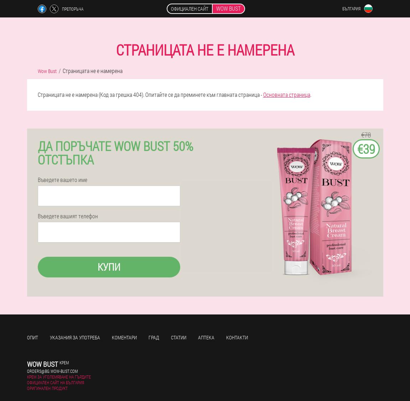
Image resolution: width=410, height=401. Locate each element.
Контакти (237, 337)
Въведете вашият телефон (68, 216)
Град (154, 337)
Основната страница (286, 94)
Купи (109, 267)
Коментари (124, 337)
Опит (32, 337)
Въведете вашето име (62, 180)
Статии (178, 337)
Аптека (206, 337)
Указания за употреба (75, 337)
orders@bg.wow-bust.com (52, 371)
